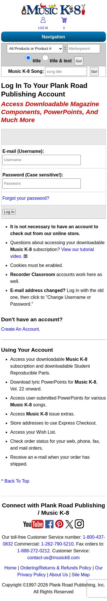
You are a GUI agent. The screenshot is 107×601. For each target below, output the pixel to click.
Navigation (53, 36)
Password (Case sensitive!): (32, 174)
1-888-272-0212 (33, 550)
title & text (57, 60)
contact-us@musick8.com (53, 557)
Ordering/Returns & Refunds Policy (55, 567)
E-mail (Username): (23, 151)
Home (10, 567)
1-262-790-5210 (57, 544)
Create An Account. (20, 329)
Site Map (81, 574)
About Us (58, 574)
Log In (9, 212)
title (33, 60)
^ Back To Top (15, 481)
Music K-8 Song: (49, 71)
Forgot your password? (25, 198)
